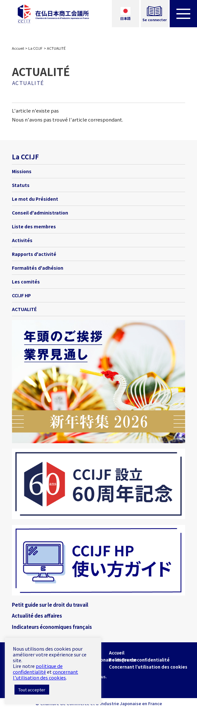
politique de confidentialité (38, 669)
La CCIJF (35, 48)
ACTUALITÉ (24, 309)
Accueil (18, 48)
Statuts (21, 185)
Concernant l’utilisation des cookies (148, 667)
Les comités (26, 281)
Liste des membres (34, 226)
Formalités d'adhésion (37, 268)
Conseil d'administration (40, 212)
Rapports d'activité (34, 254)
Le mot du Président (35, 199)
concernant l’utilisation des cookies (45, 674)
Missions (21, 171)
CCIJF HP (21, 295)
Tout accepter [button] (31, 690)
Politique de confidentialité (139, 660)
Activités (22, 240)
